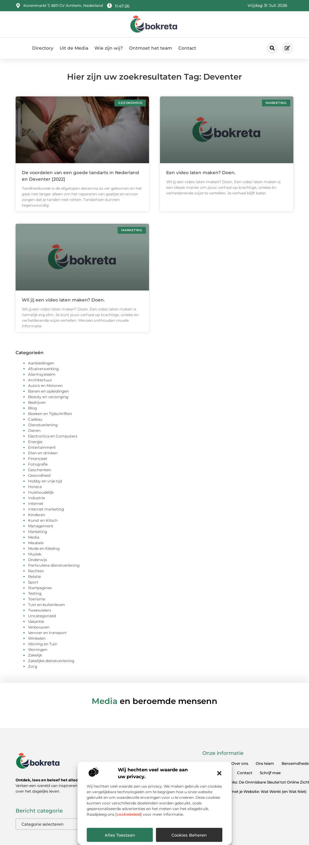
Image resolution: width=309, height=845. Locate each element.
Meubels (36, 542)
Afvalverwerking (43, 368)
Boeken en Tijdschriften (50, 413)
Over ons (239, 763)
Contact (187, 48)
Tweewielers (39, 610)
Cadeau (35, 419)
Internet (35, 503)
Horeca (35, 486)
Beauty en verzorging (48, 396)
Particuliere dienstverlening (54, 565)
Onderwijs (37, 559)
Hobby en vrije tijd (45, 481)
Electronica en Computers (52, 436)
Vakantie (36, 621)
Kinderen (36, 514)
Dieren (34, 430)
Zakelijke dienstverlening (51, 660)
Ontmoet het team (150, 48)
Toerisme (36, 599)
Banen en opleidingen (48, 391)
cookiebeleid (129, 814)
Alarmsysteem (42, 374)
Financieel (37, 458)
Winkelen (37, 638)
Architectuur (40, 380)
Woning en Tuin (42, 644)
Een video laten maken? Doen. (200, 172)
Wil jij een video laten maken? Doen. (63, 300)
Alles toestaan (120, 835)
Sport (33, 582)
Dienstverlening (43, 424)
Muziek (34, 554)
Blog (32, 408)
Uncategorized (42, 615)
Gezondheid (39, 475)
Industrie (36, 498)
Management (40, 526)
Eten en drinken (43, 453)
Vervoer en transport (47, 632)
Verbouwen (39, 627)
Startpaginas (40, 587)
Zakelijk (35, 655)
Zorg (32, 666)
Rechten (36, 571)
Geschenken (39, 469)
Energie (35, 441)
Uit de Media (74, 48)
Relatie (34, 576)
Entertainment (42, 447)
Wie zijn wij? (108, 48)
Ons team (265, 763)
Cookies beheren (189, 835)
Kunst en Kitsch (43, 520)
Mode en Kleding (44, 548)
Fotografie (38, 464)
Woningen (37, 649)
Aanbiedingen (41, 363)
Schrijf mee (270, 772)
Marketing (37, 531)
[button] (219, 773)
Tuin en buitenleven (46, 604)
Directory (42, 48)
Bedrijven (37, 402)
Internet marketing (46, 509)
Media (33, 537)
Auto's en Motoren (45, 385)
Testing (34, 593)
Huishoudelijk (41, 492)
